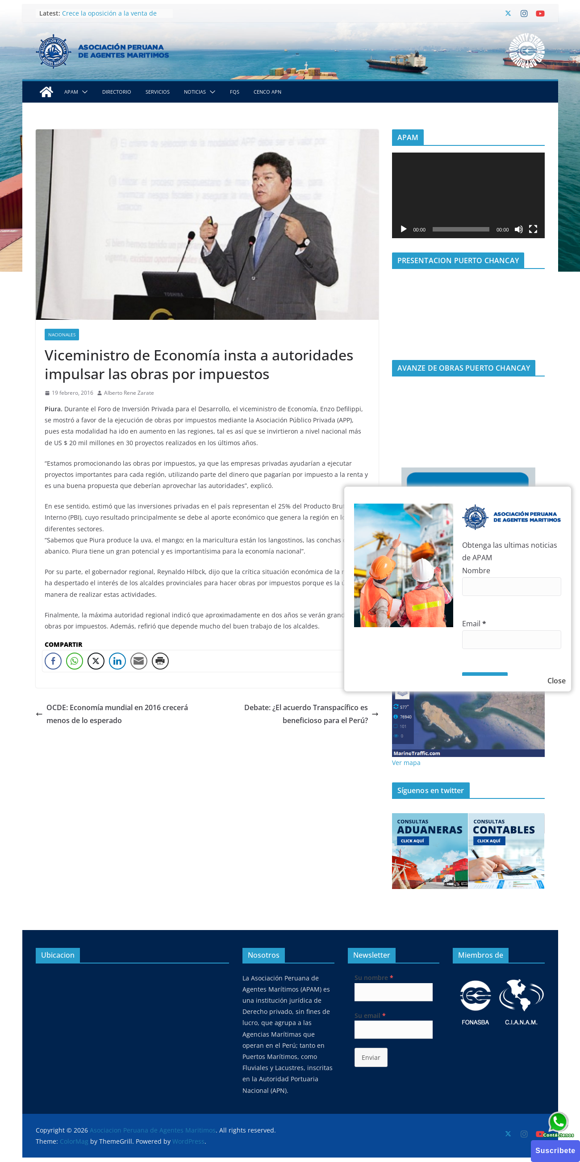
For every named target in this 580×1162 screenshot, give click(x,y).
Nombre (476, 570)
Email (474, 624)
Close (556, 681)
